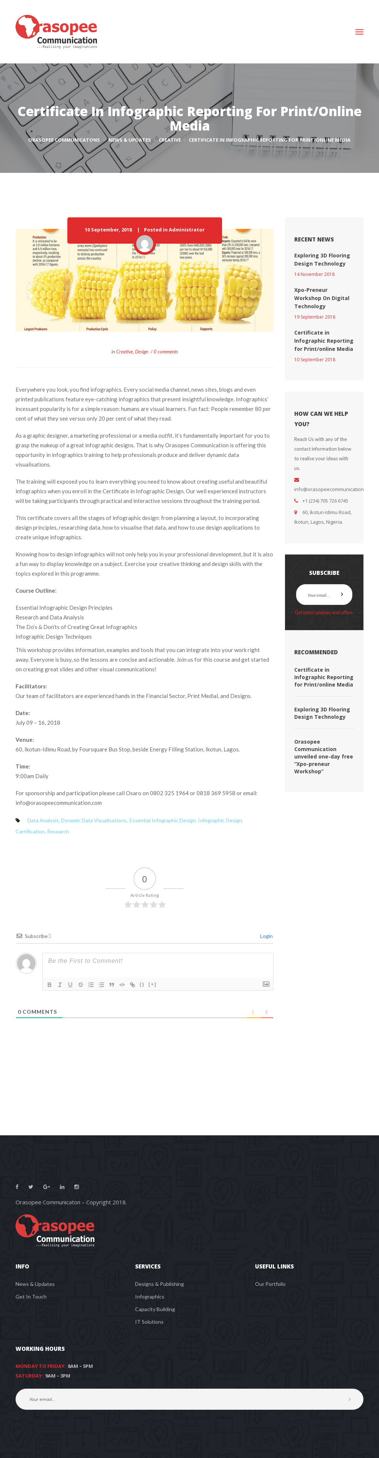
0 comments (166, 352)
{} (142, 984)
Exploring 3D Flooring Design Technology (322, 713)
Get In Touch (31, 1296)
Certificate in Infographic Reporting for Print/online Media (323, 340)
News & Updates (35, 1284)
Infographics (149, 1296)
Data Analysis (43, 820)
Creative (124, 352)
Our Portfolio (270, 1284)
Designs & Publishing (159, 1284)
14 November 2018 (314, 274)
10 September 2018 (314, 359)
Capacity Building (155, 1309)
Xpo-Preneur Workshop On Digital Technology (321, 298)
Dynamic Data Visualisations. (94, 820)
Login (266, 936)
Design (141, 352)
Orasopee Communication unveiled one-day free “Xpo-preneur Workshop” (323, 756)
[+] (152, 984)
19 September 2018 (314, 317)
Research (58, 831)
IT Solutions (149, 1322)
